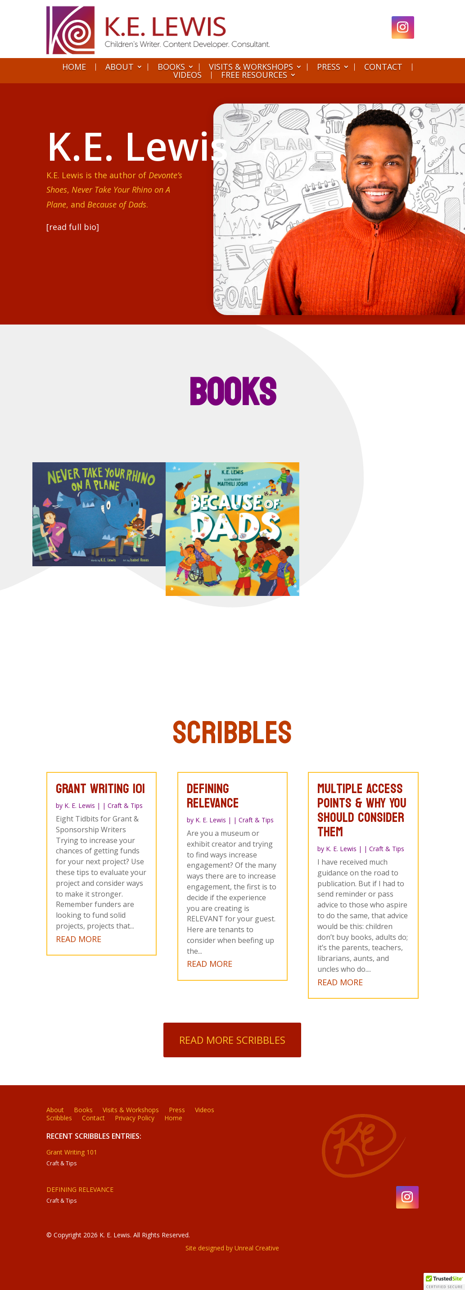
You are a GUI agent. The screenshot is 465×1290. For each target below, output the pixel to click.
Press (328, 67)
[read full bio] (72, 226)
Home (74, 67)
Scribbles (59, 1118)
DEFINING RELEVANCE (79, 1189)
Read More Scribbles (232, 1039)
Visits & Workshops (251, 67)
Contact (383, 67)
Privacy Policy (134, 1118)
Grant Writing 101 (71, 1152)
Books (171, 67)
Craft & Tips (61, 1163)
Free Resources (254, 75)
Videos (187, 75)
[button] (444, 1281)
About (119, 67)
